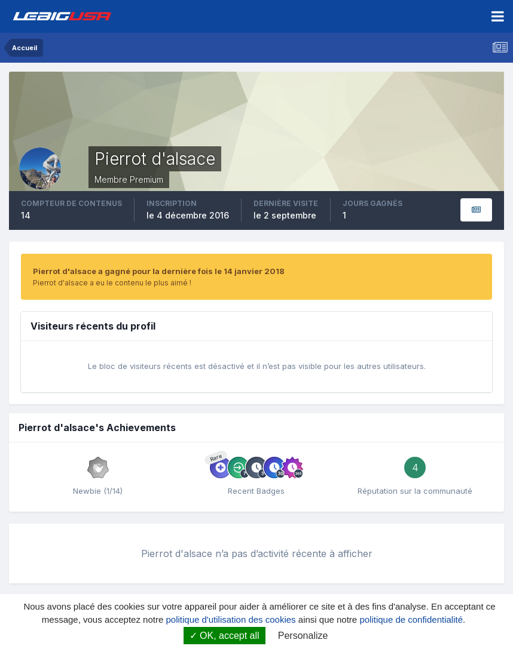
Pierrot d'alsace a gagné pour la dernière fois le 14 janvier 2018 (159, 271)
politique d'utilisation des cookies (230, 619)
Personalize (303, 636)
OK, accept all (224, 636)
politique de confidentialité (411, 619)
